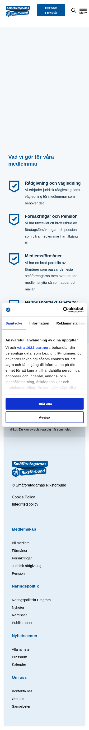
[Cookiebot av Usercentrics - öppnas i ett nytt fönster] (63, 310)
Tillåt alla (44, 404)
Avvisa (44, 417)
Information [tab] (39, 323)
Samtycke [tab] (13, 323)
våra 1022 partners (34, 347)
